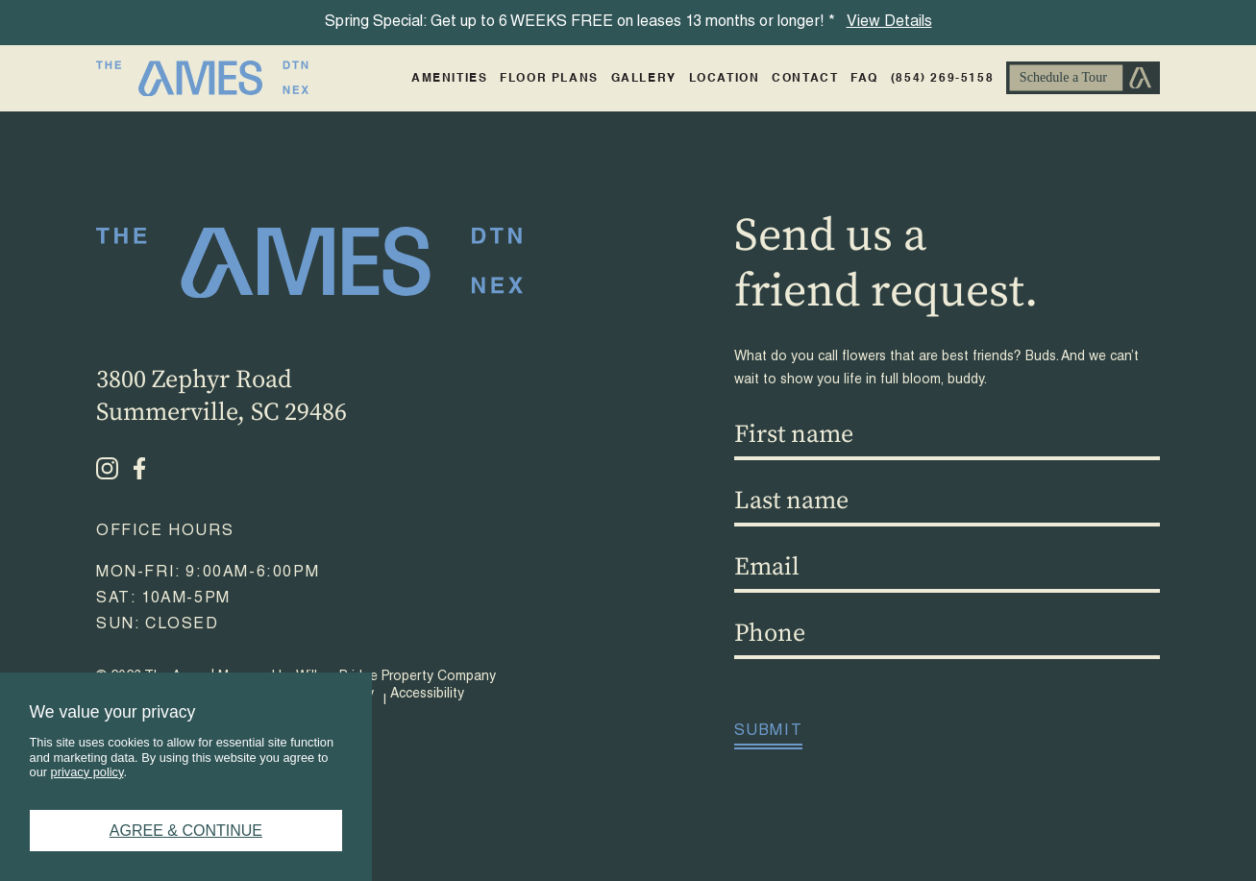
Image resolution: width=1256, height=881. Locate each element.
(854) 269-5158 (942, 79)
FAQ (864, 79)
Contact (805, 79)
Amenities (449, 79)
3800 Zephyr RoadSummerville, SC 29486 (221, 396)
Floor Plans (549, 79)
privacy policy (87, 772)
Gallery (644, 79)
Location (724, 79)
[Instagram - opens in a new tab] (107, 468)
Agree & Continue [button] (186, 830)
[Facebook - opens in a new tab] (139, 468)
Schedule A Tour (1083, 78)
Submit (768, 732)
